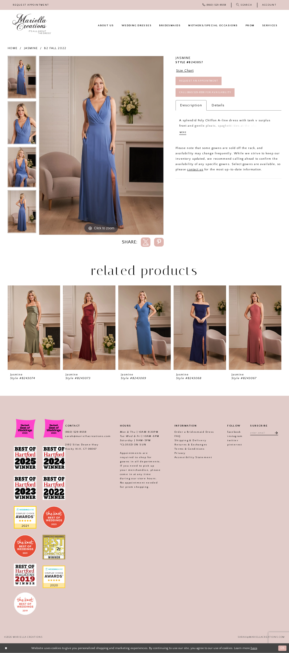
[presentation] (34, 327)
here (254, 648)
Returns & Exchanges (190, 444)
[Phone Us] (214, 5)
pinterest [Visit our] (233, 444)
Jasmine (31, 48)
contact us (195, 171)
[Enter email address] (264, 433)
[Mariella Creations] (31, 24)
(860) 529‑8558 (75, 431)
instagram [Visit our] (234, 436)
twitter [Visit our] (232, 440)
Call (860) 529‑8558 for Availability (206, 94)
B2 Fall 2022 (55, 48)
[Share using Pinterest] (159, 242)
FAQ (176, 436)
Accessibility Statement (192, 457)
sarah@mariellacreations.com (87, 436)
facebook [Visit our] (233, 431)
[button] (269, 5)
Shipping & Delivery (190, 440)
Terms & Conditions (189, 448)
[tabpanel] (22, 79)
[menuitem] (31, 5)
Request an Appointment (199, 81)
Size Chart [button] (185, 71)
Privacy (179, 453)
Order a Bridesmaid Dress (193, 431)
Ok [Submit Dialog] (282, 648)
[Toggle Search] (244, 5)
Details (218, 107)
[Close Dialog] (6, 648)
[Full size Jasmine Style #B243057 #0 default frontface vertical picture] (101, 145)
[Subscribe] (275, 433)
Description (191, 107)
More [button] (183, 134)
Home (12, 48)
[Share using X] (145, 242)
